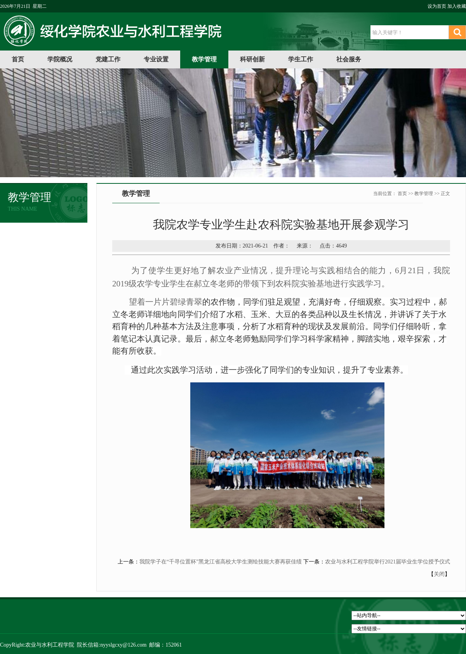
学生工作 (300, 59)
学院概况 (59, 59)
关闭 (439, 574)
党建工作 (108, 59)
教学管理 (204, 59)
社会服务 (348, 59)
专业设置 (156, 59)
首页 (18, 59)
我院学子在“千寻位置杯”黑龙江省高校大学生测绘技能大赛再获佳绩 (220, 562)
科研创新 (252, 59)
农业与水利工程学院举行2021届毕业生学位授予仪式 (387, 562)
